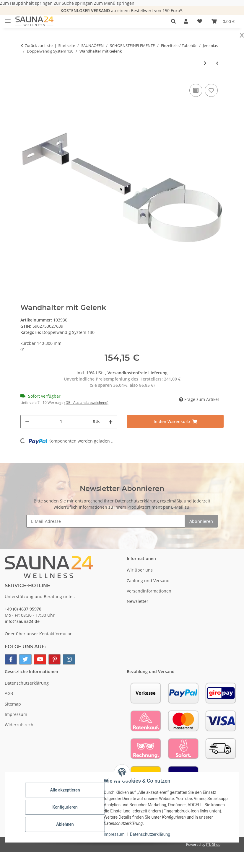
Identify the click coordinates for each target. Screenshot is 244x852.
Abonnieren (201, 521)
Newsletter (137, 601)
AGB (9, 693)
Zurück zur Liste (39, 45)
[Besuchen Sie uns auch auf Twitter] (25, 659)
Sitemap (13, 704)
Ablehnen (65, 824)
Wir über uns (140, 570)
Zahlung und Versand (148, 580)
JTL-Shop (213, 844)
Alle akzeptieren (65, 790)
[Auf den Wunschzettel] (211, 90)
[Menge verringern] (27, 421)
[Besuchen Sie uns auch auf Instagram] (69, 659)
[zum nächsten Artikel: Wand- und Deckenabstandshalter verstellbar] (205, 63)
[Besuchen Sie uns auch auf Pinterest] (54, 659)
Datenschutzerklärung (150, 834)
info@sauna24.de (22, 621)
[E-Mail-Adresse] (105, 521)
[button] (175, 21)
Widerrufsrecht (20, 724)
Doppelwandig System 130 (68, 332)
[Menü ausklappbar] (8, 18)
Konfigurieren (64, 807)
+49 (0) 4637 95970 (23, 609)
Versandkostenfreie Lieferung (137, 373)
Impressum (114, 834)
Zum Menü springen (114, 3)
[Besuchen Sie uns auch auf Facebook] (11, 659)
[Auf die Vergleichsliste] (195, 90)
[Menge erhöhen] (110, 421)
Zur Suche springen (74, 3)
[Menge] (61, 421)
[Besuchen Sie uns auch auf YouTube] (40, 659)
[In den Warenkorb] (175, 421)
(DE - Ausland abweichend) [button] (86, 402)
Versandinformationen (149, 591)
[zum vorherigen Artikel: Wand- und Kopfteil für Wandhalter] (217, 63)
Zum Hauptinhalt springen (27, 3)
